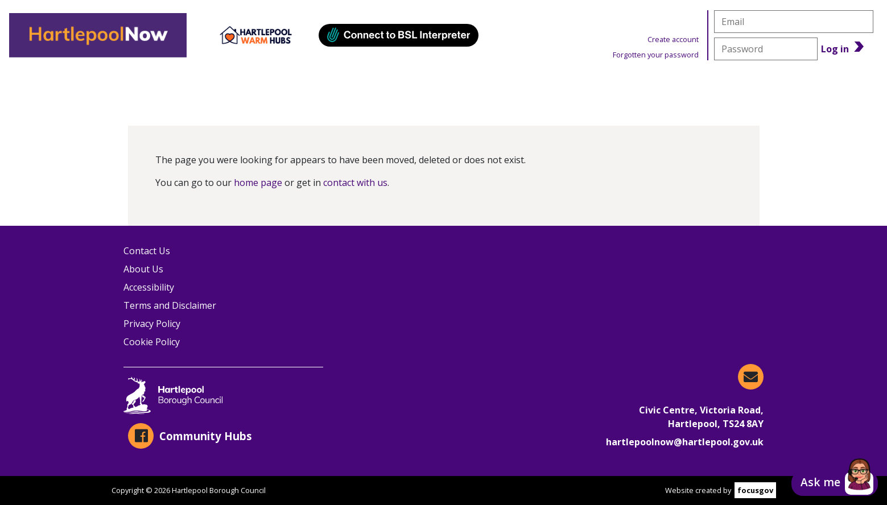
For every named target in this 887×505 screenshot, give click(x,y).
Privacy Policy (151, 323)
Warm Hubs (529, 86)
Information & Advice (248, 86)
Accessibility (148, 287)
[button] (834, 483)
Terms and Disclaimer (169, 305)
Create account (673, 39)
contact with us (355, 182)
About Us (143, 269)
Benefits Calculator (796, 86)
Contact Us (146, 251)
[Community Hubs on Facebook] (223, 436)
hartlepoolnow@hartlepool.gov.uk (685, 442)
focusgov (755, 490)
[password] (766, 49)
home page (258, 182)
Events (401, 86)
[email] (793, 21)
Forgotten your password (656, 54)
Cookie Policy (151, 342)
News (652, 86)
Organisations (76, 86)
